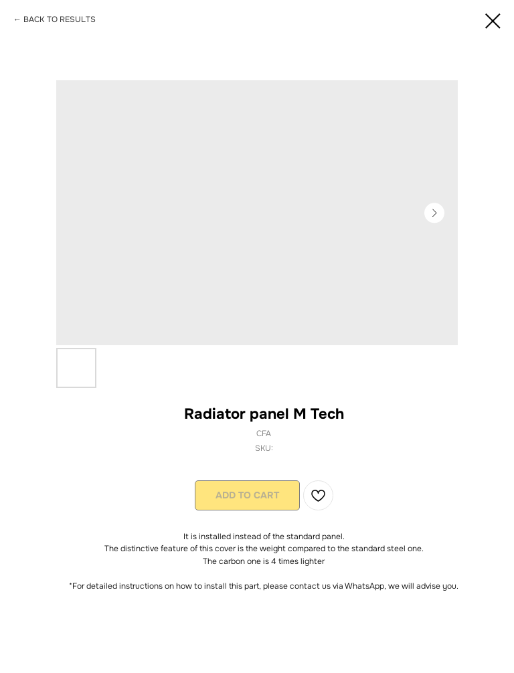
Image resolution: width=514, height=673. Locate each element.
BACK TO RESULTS (59, 19)
